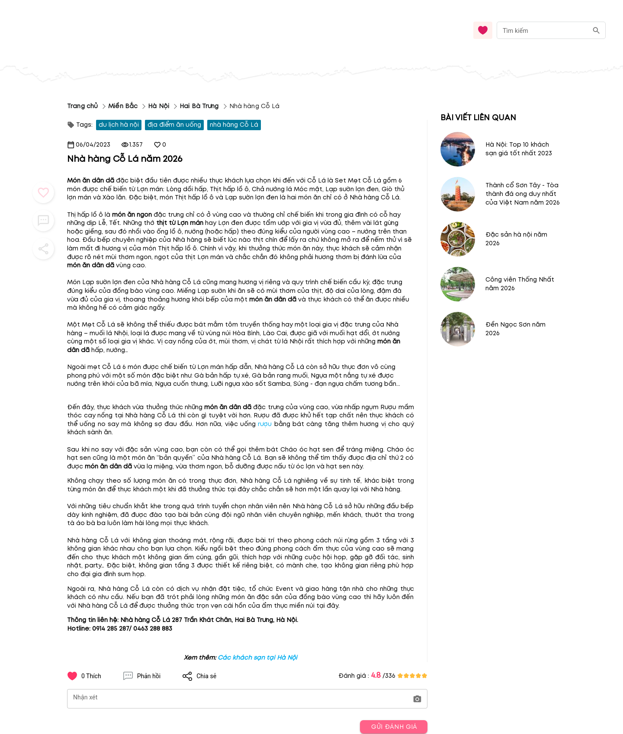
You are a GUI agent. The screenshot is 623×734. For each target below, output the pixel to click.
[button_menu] (43, 192)
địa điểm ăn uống (174, 124)
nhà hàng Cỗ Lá (234, 124)
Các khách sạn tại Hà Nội (257, 657)
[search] (596, 30)
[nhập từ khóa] (542, 30)
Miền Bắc (123, 106)
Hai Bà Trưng (199, 106)
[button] (417, 699)
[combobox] (551, 30)
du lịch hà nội (119, 124)
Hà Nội (158, 106)
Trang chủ (82, 106)
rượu (265, 424)
